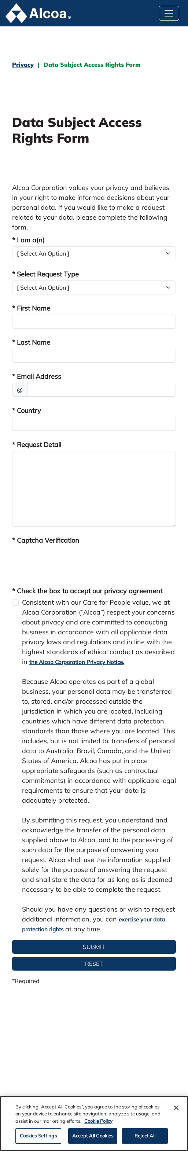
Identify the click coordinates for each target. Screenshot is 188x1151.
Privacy (23, 64)
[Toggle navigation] (169, 13)
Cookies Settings (38, 1136)
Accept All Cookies (92, 1136)
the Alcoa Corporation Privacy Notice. (76, 662)
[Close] (176, 1108)
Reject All (144, 1136)
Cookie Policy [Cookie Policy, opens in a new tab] (98, 1121)
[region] (94, 1123)
